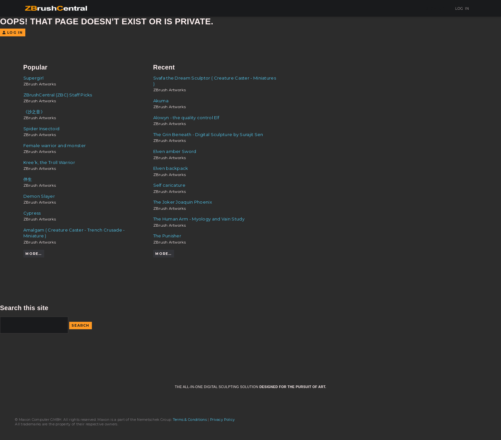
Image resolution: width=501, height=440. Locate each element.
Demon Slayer (39, 196)
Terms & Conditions (190, 420)
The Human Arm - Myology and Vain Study (198, 218)
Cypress (32, 213)
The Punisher (167, 235)
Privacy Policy (222, 420)
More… (33, 254)
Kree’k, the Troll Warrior (49, 162)
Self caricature (169, 185)
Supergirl (33, 78)
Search (80, 325)
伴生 (27, 179)
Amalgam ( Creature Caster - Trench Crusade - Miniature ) (74, 232)
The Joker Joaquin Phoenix (182, 202)
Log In (460, 8)
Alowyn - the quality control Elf (186, 117)
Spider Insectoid (41, 128)
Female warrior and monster (54, 145)
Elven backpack (170, 168)
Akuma (161, 100)
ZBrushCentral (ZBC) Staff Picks (57, 94)
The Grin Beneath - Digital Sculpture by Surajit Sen (208, 134)
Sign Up (435, 8)
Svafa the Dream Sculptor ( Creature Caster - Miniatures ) (214, 80)
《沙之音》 (34, 111)
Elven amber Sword (174, 151)
